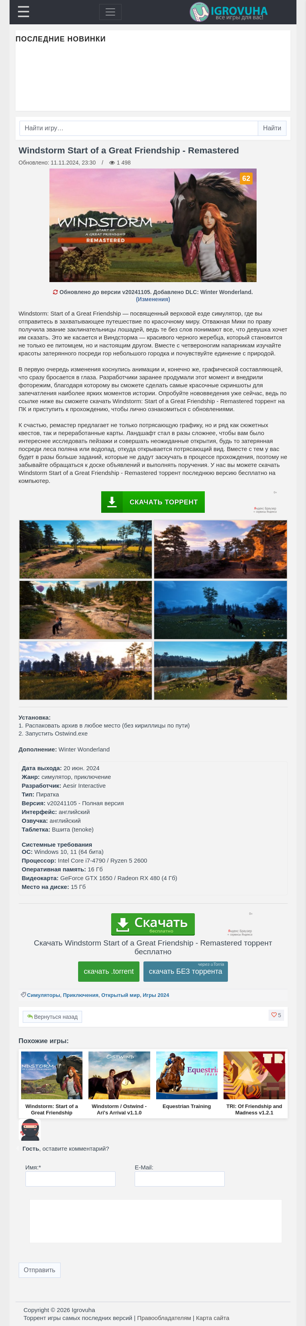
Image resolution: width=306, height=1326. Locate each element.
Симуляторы (43, 995)
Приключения (80, 995)
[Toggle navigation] (110, 12)
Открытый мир (120, 995)
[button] (276, 1015)
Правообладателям (164, 1317)
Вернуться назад (52, 1017)
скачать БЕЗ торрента (185, 971)
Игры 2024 (156, 995)
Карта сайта (213, 1317)
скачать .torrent (109, 971)
